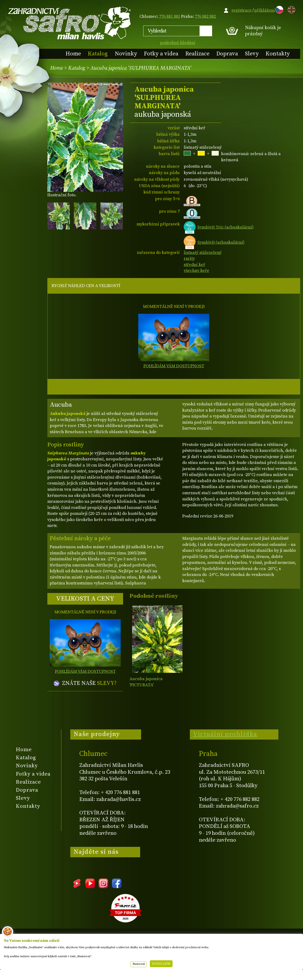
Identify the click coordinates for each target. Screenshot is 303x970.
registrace (242, 10)
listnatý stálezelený (203, 252)
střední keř (194, 264)
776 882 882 (205, 16)
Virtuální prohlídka (225, 734)
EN (290, 9)
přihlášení (264, 10)
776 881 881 (169, 16)
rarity (189, 258)
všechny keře (196, 270)
